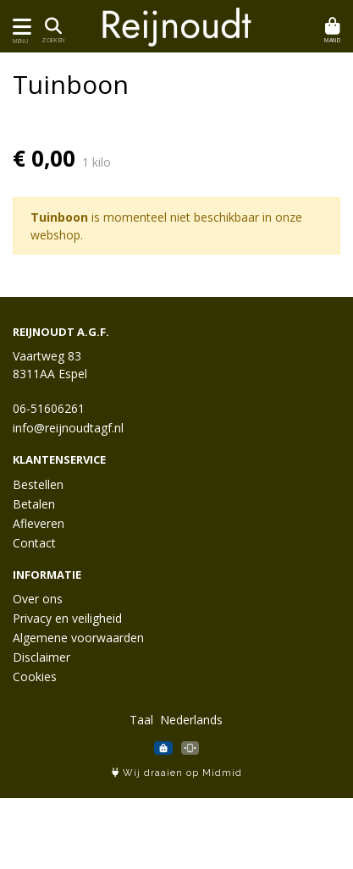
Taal (141, 720)
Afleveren (38, 523)
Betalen (34, 504)
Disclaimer (41, 657)
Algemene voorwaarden (78, 638)
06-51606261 (49, 408)
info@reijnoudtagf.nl (68, 428)
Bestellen (38, 484)
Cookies (35, 676)
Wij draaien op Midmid (177, 772)
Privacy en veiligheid (67, 618)
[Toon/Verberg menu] (19, 26)
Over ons (38, 599)
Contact (34, 543)
